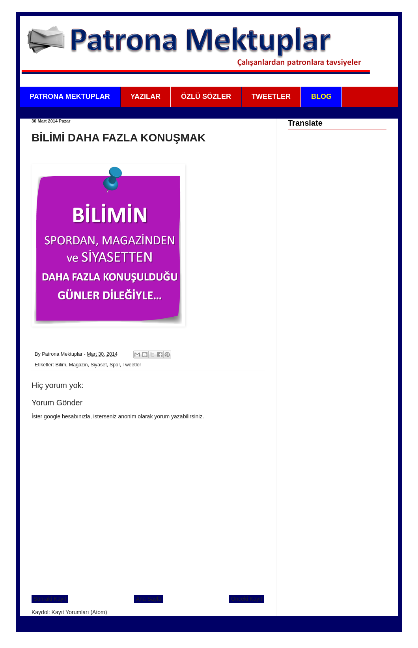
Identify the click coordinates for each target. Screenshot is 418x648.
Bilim (61, 365)
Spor (115, 365)
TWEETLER (271, 96)
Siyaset (98, 365)
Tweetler (131, 365)
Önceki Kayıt (246, 599)
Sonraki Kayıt (50, 599)
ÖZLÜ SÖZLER (206, 96)
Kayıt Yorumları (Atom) (79, 612)
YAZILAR (145, 96)
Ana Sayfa (149, 599)
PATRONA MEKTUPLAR (70, 96)
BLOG (321, 96)
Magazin (78, 365)
